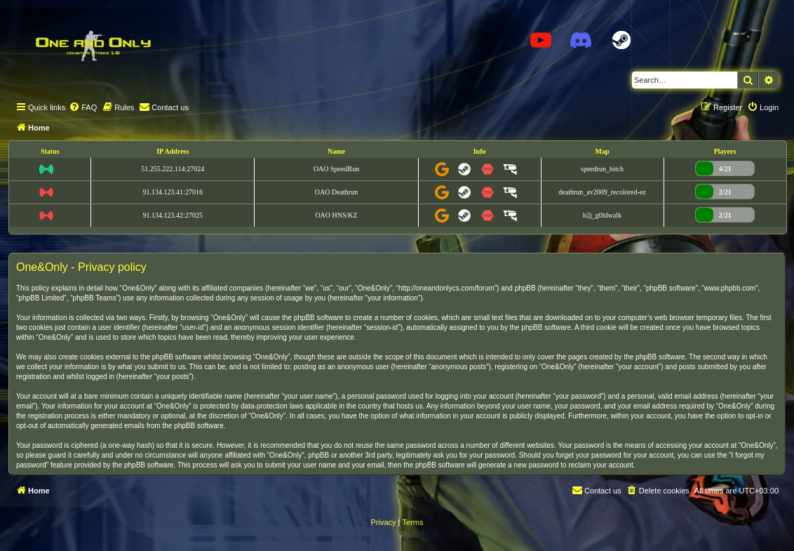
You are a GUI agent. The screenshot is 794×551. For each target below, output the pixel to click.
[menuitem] (83, 107)
